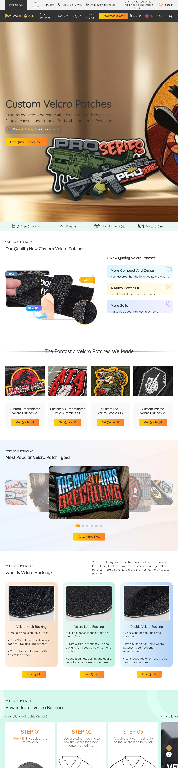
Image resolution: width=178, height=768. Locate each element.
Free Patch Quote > (114, 16)
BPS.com (49, 4)
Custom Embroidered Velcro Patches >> (25, 411)
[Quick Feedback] (169, 754)
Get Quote (23, 422)
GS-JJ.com (36, 5)
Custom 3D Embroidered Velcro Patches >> (67, 411)
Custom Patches (45, 16)
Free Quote (34, 674)
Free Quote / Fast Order (26, 142)
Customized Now (89, 536)
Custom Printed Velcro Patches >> (153, 411)
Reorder (168, 4)
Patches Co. (16, 4)
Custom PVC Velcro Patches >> (110, 411)
